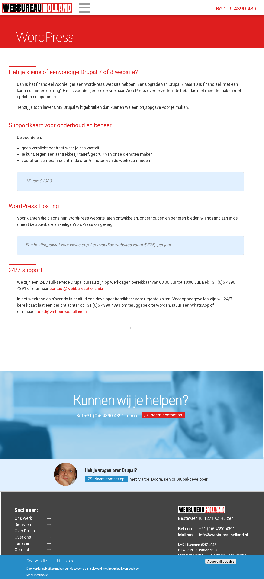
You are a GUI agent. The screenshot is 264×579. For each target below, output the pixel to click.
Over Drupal (25, 530)
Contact (22, 549)
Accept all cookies (220, 562)
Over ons (23, 537)
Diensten (23, 524)
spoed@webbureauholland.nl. (61, 311)
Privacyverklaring (190, 555)
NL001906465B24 (203, 550)
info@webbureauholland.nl (223, 535)
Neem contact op (109, 479)
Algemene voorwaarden (228, 555)
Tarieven (22, 543)
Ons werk (23, 518)
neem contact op (166, 414)
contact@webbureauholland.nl (77, 288)
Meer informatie (37, 576)
